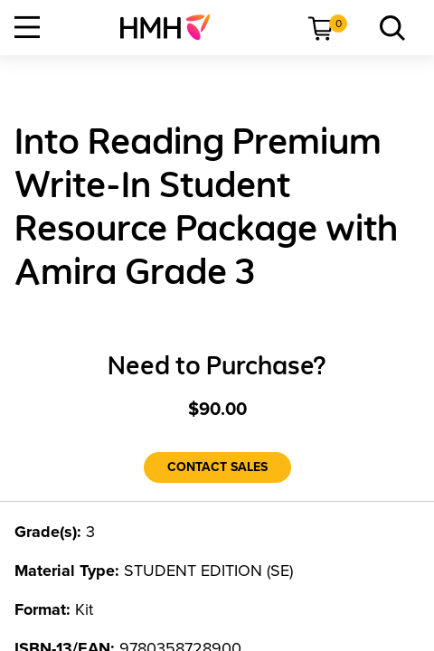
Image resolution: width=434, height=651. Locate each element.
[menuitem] (172, 27)
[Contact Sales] (217, 467)
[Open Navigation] (27, 27)
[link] (172, 27)
